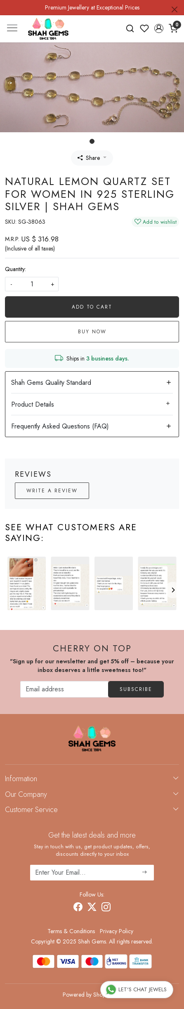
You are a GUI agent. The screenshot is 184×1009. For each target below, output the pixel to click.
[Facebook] (78, 908)
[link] (130, 28)
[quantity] (32, 284)
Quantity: (15, 269)
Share (89, 158)
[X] (92, 908)
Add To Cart (92, 307)
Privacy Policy (116, 931)
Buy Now (92, 331)
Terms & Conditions (71, 931)
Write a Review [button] (52, 490)
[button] (158, 28)
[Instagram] (106, 908)
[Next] (173, 590)
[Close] (174, 9)
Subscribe (136, 689)
